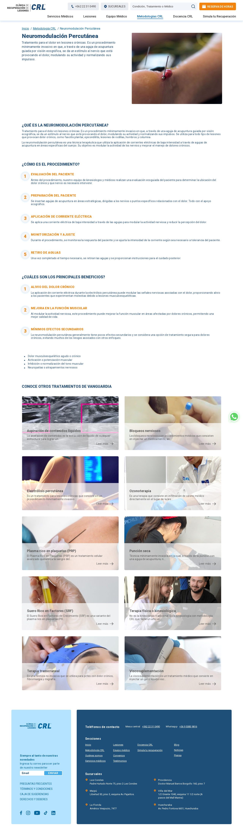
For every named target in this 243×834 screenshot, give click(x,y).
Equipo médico (121, 750)
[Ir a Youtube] (37, 813)
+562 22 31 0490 (151, 726)
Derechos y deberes (34, 799)
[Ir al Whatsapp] (234, 417)
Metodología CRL (44, 28)
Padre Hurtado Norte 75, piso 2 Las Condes (113, 781)
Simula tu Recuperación (219, 16)
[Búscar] (193, 6)
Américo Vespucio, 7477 (103, 806)
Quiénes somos (94, 755)
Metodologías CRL (150, 16)
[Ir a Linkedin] (53, 813)
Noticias (178, 750)
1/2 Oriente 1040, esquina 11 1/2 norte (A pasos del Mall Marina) (183, 794)
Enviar (53, 773)
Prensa (177, 755)
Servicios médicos (95, 760)
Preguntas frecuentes (36, 783)
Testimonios (120, 760)
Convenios (119, 755)
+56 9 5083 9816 (188, 726)
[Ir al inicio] (26, 11)
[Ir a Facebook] (21, 813)
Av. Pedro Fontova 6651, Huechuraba (178, 806)
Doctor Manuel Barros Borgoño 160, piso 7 (181, 781)
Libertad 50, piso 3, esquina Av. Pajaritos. (112, 792)
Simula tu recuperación (150, 750)
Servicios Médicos (60, 16)
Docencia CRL (183, 16)
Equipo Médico (116, 16)
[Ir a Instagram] (28, 813)
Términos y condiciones (36, 788)
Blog (176, 744)
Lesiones (89, 16)
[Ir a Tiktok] (45, 813)
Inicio (25, 28)
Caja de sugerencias (34, 794)
